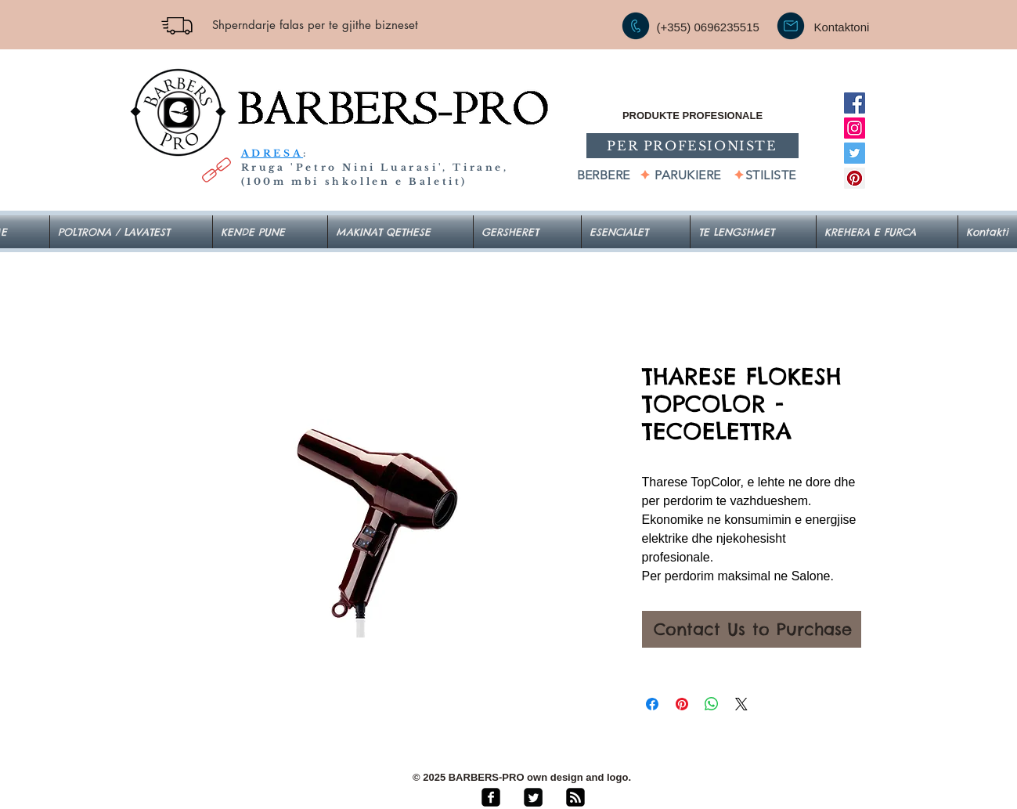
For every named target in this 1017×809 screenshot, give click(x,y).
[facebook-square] (490, 797)
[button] (636, 231)
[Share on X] (741, 704)
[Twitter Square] (533, 797)
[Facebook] (854, 103)
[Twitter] (854, 153)
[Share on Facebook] (652, 704)
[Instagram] (854, 128)
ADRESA (272, 153)
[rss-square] (575, 797)
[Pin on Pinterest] (682, 704)
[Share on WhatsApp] (711, 704)
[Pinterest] (854, 178)
